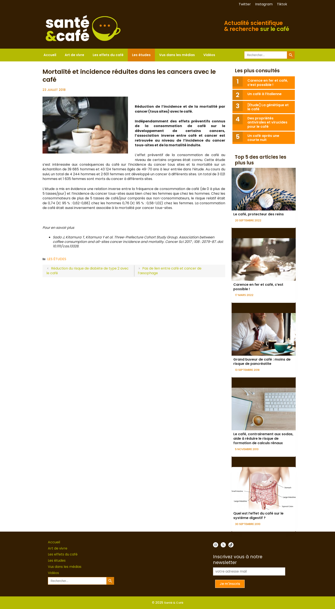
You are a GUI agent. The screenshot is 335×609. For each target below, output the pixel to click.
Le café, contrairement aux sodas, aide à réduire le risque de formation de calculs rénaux (263, 438)
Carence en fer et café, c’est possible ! (267, 82)
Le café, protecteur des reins (258, 214)
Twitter (245, 4)
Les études (141, 55)
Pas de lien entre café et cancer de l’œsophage (170, 270)
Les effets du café (108, 55)
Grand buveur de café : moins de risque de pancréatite (262, 361)
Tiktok (282, 4)
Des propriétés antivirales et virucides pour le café (267, 122)
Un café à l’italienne (264, 93)
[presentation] (264, 189)
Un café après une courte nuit (263, 137)
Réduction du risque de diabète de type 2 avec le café (87, 270)
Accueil (50, 55)
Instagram (264, 4)
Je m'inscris (230, 583)
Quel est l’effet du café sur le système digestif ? (258, 515)
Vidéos (209, 55)
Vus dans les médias (177, 55)
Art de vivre (74, 55)
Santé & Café (173, 603)
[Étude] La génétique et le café (268, 107)
